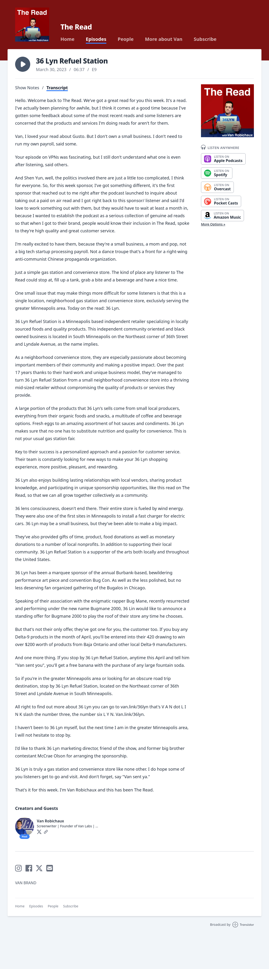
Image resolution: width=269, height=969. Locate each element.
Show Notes (27, 87)
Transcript (57, 87)
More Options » (213, 224)
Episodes (96, 39)
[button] (22, 64)
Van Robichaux (50, 821)
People (125, 39)
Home (67, 39)
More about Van (164, 39)
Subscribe (205, 39)
